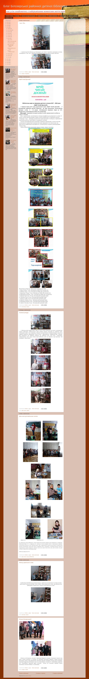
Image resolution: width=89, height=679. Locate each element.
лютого (9, 55)
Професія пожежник (42, 15)
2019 (8, 25)
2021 (8, 22)
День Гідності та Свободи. (13, 69)
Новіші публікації (23, 673)
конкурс (23, 669)
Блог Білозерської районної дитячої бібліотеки (35, 6)
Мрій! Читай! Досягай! (24, 79)
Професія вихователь (53, 15)
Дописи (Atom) (28, 675)
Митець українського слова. (26, 562)
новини (23, 73)
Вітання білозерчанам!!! (25, 619)
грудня (9, 28)
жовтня (9, 31)
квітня (9, 38)
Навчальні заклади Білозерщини (28, 15)
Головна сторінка (9, 15)
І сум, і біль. (22, 23)
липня (9, 33)
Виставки (17, 15)
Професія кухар (63, 15)
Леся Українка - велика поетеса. (13, 141)
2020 (8, 23)
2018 (8, 27)
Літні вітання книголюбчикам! (13, 92)
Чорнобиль (27, 73)
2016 (8, 60)
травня (9, 36)
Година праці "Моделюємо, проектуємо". (13, 81)
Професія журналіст (73, 15)
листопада (10, 30)
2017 (8, 59)
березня (9, 53)
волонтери (24, 306)
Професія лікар (9, 17)
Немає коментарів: (35, 71)
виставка (23, 614)
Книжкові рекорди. (24, 312)
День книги (24, 410)
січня (9, 57)
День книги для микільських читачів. (28, 416)
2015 (8, 62)
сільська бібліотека (30, 556)
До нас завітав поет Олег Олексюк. (13, 116)
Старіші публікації (57, 673)
